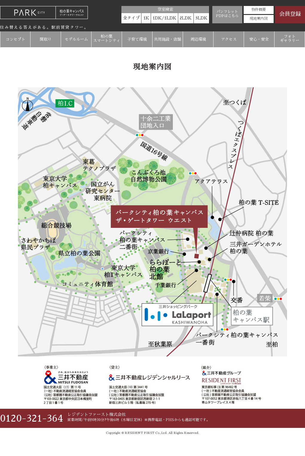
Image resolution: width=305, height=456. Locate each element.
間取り (45, 39)
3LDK (201, 18)
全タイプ (131, 18)
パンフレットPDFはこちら (227, 14)
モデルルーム (76, 39)
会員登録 (290, 14)
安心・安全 (259, 39)
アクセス (229, 39)
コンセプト (15, 39)
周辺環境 (198, 39)
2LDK (186, 18)
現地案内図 (259, 18)
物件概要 (258, 9)
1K (146, 18)
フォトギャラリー (289, 38)
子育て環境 (137, 39)
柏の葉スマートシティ (106, 38)
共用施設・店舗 (167, 39)
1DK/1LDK (164, 18)
